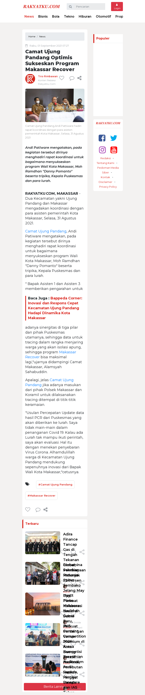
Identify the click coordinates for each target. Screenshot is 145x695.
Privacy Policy (108, 186)
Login (117, 7)
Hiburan (85, 16)
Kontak (105, 177)
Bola (55, 16)
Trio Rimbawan (48, 76)
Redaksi (105, 158)
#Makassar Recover (41, 495)
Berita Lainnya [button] (55, 686)
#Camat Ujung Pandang (55, 484)
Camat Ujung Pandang (45, 231)
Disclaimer (105, 181)
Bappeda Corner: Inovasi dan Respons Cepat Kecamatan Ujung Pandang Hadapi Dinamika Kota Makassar (55, 308)
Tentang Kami (105, 163)
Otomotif (103, 16)
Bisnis (43, 16)
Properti (122, 16)
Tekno (69, 16)
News (29, 16)
